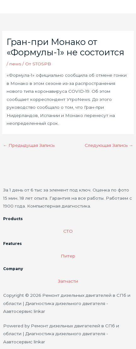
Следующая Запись (109, 145)
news (15, 63)
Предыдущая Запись (28, 145)
